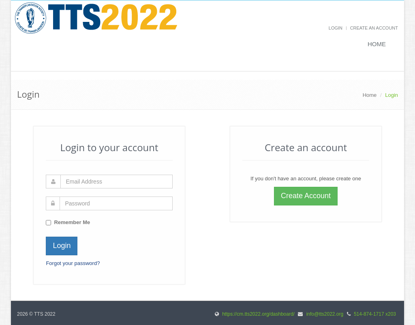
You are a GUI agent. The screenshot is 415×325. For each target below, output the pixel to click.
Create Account (306, 196)
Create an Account (374, 28)
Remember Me (72, 222)
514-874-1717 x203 (375, 314)
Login (335, 28)
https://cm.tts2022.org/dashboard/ (258, 314)
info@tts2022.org (325, 314)
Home (377, 44)
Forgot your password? (73, 263)
